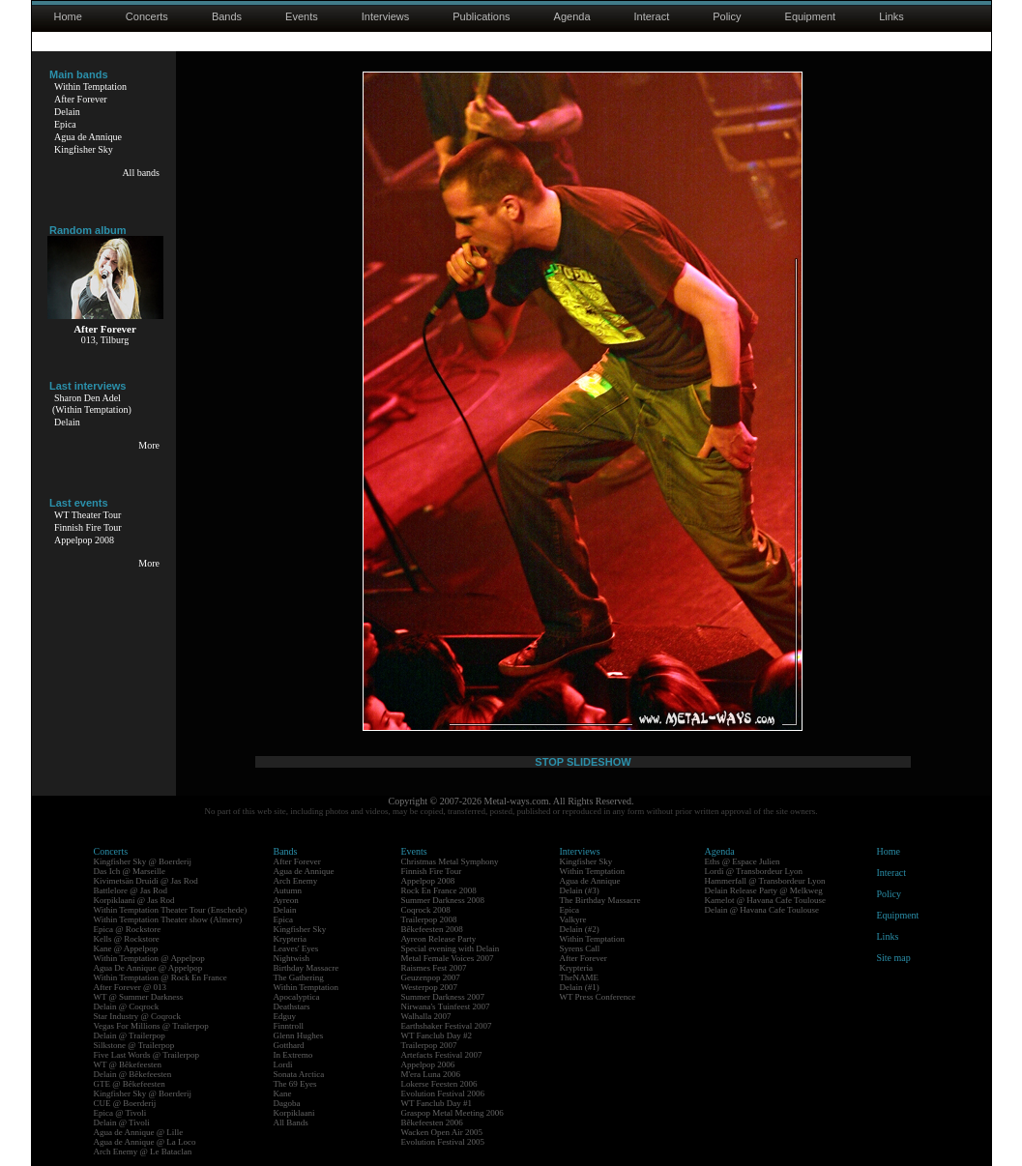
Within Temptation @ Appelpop (149, 958)
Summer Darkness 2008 (443, 900)
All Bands (291, 1122)
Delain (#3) (579, 890)
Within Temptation (90, 86)
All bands (141, 172)
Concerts (147, 16)
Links (891, 16)
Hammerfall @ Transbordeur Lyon (765, 881)
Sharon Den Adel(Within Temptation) (91, 404)
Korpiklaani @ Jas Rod (134, 900)
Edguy (285, 1016)
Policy (727, 16)
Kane (283, 1093)
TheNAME (579, 977)
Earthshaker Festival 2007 (446, 1026)
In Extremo (293, 1055)
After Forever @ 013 (130, 987)
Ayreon (286, 900)
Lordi (283, 1064)
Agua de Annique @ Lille (139, 1132)
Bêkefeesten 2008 (432, 929)
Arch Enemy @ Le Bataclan (143, 1151)
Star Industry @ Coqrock (138, 1016)
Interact (652, 16)
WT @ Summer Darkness (139, 997)
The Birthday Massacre (600, 900)
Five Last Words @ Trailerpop (146, 1055)
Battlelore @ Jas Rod (131, 890)
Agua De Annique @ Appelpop (148, 968)
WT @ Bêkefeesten (128, 1064)
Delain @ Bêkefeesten (133, 1074)
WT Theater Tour (87, 515)
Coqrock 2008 (426, 910)
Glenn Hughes (299, 1035)
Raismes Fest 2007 (434, 968)
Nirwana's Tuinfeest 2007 (445, 1006)
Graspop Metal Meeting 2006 (452, 1113)
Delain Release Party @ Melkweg (764, 890)
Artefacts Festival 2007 (441, 1055)
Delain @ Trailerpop (129, 1035)
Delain (67, 111)
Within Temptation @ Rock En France (160, 977)
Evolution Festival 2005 (443, 1142)
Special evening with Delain (450, 948)
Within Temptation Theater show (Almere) (168, 919)
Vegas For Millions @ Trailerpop (151, 1026)
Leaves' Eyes (296, 948)
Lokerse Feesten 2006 (439, 1084)
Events (301, 16)
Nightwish (292, 958)
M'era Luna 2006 (431, 1074)
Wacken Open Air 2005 (442, 1132)
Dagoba (287, 1103)
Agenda (572, 16)
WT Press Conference (598, 997)
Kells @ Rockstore (127, 939)
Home (68, 16)
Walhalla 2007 (426, 1016)
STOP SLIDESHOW (582, 762)
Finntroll (289, 1026)
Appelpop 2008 (84, 540)
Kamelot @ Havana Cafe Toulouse (765, 900)
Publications (481, 16)
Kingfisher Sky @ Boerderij (143, 861)
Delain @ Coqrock (127, 1006)
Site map (894, 957)
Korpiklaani (294, 1113)
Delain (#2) (579, 929)
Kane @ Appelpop (126, 948)
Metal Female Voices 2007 (447, 958)
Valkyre (573, 919)
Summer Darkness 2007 (443, 997)
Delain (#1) (579, 987)
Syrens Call (580, 948)
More (149, 445)
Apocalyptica (297, 997)
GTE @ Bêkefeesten (129, 1084)
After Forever (80, 99)
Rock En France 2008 (439, 890)
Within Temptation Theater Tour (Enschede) (171, 910)
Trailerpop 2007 (429, 1045)
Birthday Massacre (306, 968)
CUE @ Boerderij (125, 1103)
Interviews (386, 16)
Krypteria (290, 939)
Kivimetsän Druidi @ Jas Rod (146, 881)
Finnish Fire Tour (88, 527)
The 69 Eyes (295, 1084)
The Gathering (299, 977)
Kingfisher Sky (83, 149)
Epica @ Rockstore (127, 929)
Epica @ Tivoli (120, 1113)
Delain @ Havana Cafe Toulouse (762, 910)
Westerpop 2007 (429, 987)
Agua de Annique (88, 136)
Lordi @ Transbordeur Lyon (754, 871)
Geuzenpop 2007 (430, 977)
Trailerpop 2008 (429, 919)
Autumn (288, 890)
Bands (227, 16)
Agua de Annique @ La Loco (145, 1142)
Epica (65, 124)
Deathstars (292, 1006)
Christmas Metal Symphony (450, 861)
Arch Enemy (296, 881)
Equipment (810, 16)
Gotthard (289, 1045)
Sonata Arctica (299, 1074)
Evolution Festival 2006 (443, 1093)
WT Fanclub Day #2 (437, 1035)
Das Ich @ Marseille (130, 871)
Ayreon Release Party (439, 939)
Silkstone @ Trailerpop (134, 1045)
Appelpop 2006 (428, 1064)
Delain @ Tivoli (122, 1122)
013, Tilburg (105, 340)
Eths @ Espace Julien (742, 861)
